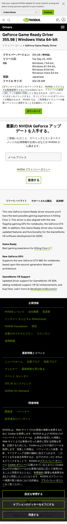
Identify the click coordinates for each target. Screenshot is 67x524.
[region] (33, 471)
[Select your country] (20, 12)
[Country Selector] (58, 21)
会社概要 (33, 311)
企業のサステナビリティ (19, 333)
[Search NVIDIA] (9, 19)
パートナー (23, 411)
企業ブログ (33, 361)
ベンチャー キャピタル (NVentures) (25, 319)
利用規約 (38, 472)
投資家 (46, 311)
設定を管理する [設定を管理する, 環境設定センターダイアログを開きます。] (34, 494)
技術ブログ (50, 361)
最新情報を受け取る (33, 368)
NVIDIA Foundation (16, 326)
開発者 (9, 411)
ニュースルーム (14, 361)
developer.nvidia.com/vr (43, 288)
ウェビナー (11, 368)
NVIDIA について (14, 311)
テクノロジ (43, 333)
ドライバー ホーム (12, 45)
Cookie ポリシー (17, 464)
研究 (34, 326)
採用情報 (10, 340)
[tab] (16, 201)
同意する (33, 514)
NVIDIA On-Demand (17, 390)
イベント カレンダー (17, 376)
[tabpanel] (33, 250)
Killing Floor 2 (42, 248)
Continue (48, 12)
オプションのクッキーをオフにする (33, 504)
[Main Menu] (3, 20)
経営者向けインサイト (18, 418)
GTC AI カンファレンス (18, 383)
